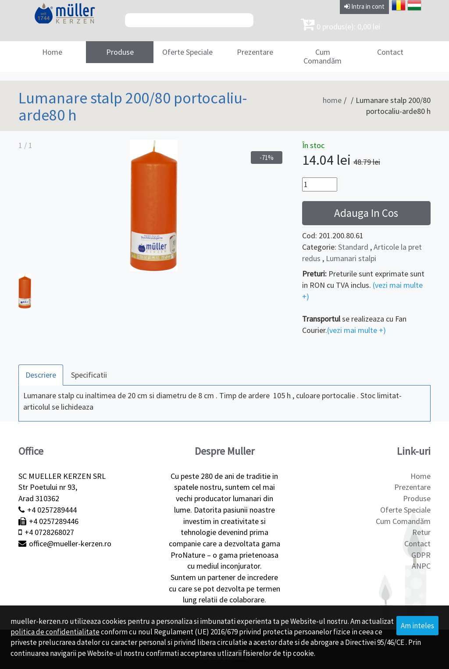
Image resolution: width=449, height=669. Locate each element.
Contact (390, 52)
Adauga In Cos (366, 213)
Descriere (40, 375)
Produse (120, 52)
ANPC (421, 566)
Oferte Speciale (187, 52)
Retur (421, 532)
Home (52, 52)
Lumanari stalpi (351, 258)
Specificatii (89, 375)
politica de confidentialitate (55, 632)
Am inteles (417, 625)
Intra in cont (364, 6)
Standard (353, 247)
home (332, 100)
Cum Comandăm (322, 56)
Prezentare (255, 52)
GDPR (421, 555)
